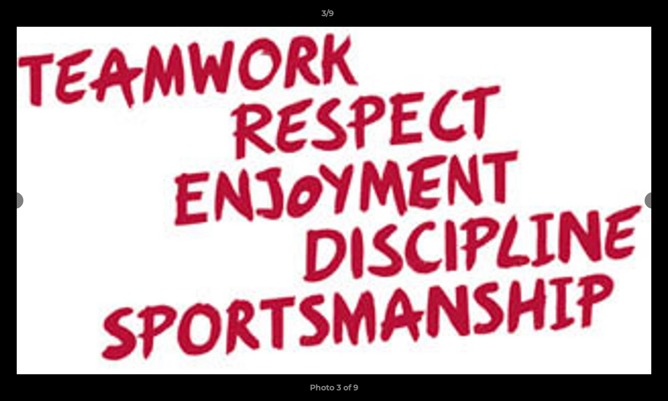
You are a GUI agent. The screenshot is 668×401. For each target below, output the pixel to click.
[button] (621, 16)
